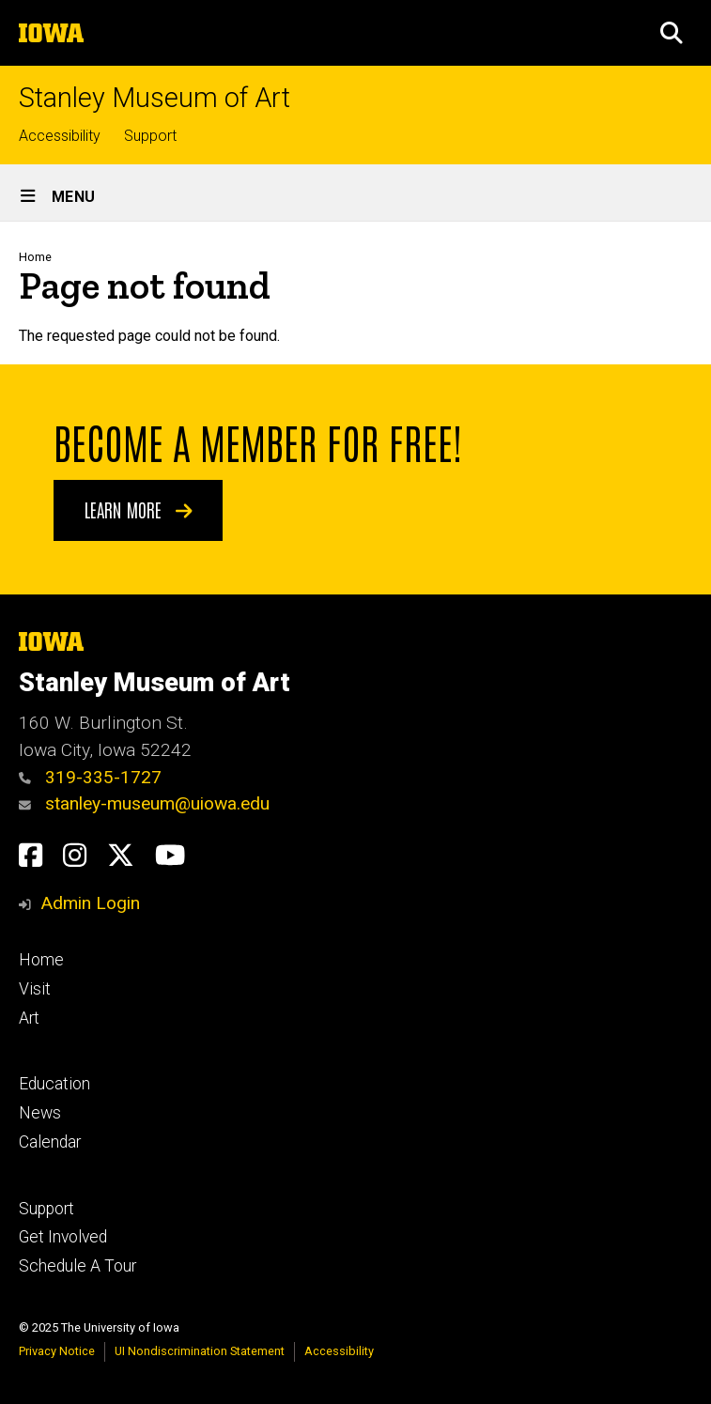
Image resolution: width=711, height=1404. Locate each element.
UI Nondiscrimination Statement (200, 1351)
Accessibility (59, 136)
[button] (671, 33)
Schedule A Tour (77, 1266)
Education (54, 1083)
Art (29, 1018)
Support (150, 136)
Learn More (139, 509)
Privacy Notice (57, 1351)
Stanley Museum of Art (154, 98)
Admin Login (90, 903)
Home (35, 257)
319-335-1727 (90, 777)
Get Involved (63, 1236)
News (40, 1112)
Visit (35, 989)
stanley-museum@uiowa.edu (144, 803)
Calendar (50, 1142)
